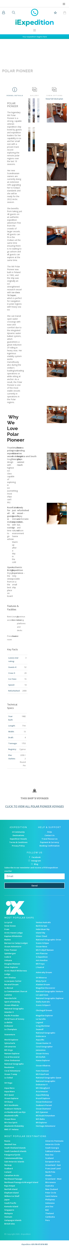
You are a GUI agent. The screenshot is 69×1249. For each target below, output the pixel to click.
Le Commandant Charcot (15, 991)
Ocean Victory (42, 1053)
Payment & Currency (49, 842)
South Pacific (10, 1203)
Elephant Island (11, 1192)
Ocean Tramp (10, 1074)
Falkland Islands (52, 1151)
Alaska (48, 1175)
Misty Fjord (41, 981)
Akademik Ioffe (11, 1115)
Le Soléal (8, 1077)
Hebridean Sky (43, 929)
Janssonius (40, 1050)
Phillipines (50, 1199)
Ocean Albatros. (43, 1065)
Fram (6, 929)
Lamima (8, 995)
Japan (7, 1199)
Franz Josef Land (53, 1168)
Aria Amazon (42, 1091)
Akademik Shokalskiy (14, 1126)
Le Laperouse (42, 995)
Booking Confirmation (50, 845)
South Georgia (52, 1147)
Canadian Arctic (11, 1175)
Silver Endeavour (12, 1060)
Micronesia (50, 1182)
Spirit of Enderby (12, 1001)
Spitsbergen (10, 953)
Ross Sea (49, 1154)
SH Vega (8, 1082)
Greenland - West (53, 1179)
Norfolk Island (10, 1189)
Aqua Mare (9, 1091)
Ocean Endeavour (44, 1101)
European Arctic (52, 1161)
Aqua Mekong (42, 1095)
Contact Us (49, 835)
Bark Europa (41, 925)
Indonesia (49, 1203)
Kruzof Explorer (43, 1098)
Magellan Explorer (44, 1015)
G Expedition (42, 957)
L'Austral (40, 967)
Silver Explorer (11, 967)
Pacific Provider (11, 1015)
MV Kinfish (40, 1057)
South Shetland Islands (15, 1147)
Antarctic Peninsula (54, 1141)
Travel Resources (50, 839)
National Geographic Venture (49, 991)
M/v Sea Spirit (10, 1122)
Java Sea (49, 1206)
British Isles (9, 1223)
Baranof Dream (11, 984)
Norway (8, 1165)
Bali (47, 1210)
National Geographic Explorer (50, 998)
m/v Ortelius (10, 977)
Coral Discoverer (12, 1057)
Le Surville (41, 1019)
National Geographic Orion (48, 939)
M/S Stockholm (11, 1105)
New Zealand (51, 1189)
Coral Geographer (44, 1046)
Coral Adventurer (12, 1070)
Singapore (9, 1210)
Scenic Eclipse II (43, 1005)
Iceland (7, 1172)
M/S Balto (40, 1119)
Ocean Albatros (11, 1005)
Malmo (7, 939)
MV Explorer (41, 1122)
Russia (7, 1141)
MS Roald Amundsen (45, 1115)
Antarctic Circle (52, 1144)
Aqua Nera (9, 1088)
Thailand (49, 1213)
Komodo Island (11, 1206)
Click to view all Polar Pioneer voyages (34, 806)
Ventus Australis (43, 922)
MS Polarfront (42, 1074)
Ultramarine (10, 1046)
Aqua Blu (40, 1039)
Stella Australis (43, 1001)
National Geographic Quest (48, 1077)
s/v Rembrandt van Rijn (15, 1112)
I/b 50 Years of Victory (14, 1019)
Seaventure (9, 1034)
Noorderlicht (10, 998)
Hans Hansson (42, 1070)
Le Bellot (8, 1022)
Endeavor (8, 1026)
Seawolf (39, 1029)
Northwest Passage (13, 1179)
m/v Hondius (42, 960)
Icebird (7, 957)
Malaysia (8, 1213)
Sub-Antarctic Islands (14, 1161)
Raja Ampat (9, 1185)
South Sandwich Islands (15, 1151)
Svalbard (8, 1168)
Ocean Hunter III (43, 1043)
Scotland (49, 1158)
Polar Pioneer (10, 950)
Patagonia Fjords (12, 1154)
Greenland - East (53, 1165)
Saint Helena (51, 1196)
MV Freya (40, 963)
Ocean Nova (41, 946)
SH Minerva (41, 977)
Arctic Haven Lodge (13, 932)
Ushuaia (8, 960)
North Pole (50, 1172)
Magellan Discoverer (45, 988)
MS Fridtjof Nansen (45, 950)
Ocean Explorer (11, 1098)
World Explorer (11, 1039)
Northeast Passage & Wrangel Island (21, 1182)
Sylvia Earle (9, 1043)
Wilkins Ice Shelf (11, 1196)
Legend (39, 1022)
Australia (49, 1185)
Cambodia (50, 1216)
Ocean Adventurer (12, 946)
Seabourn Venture (12, 1108)
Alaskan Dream (43, 984)
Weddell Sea (10, 1144)
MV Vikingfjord (43, 1088)
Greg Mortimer (43, 1026)
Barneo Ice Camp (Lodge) (16, 943)
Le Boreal (8, 988)
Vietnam (8, 1216)
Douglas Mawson (12, 963)
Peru (47, 1220)
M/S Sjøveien (42, 1112)
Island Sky (40, 932)
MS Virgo (8, 1050)
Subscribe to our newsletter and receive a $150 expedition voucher (31, 869)
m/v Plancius (42, 953)
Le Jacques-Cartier (12, 981)
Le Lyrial (8, 922)
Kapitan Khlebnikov (13, 936)
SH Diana (8, 1101)
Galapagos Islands (12, 1220)
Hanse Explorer (43, 1060)
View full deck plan (54, 98)
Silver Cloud (41, 936)
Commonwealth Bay (13, 1158)
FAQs (49, 832)
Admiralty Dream (44, 972)
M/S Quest (9, 1095)
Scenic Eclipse (42, 943)
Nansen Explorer (12, 1053)
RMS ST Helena (11, 1129)
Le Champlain (10, 1029)
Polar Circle (50, 1192)
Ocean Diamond (43, 1108)
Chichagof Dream (44, 1010)
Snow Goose (10, 925)
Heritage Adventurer (45, 1126)
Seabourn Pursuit (44, 1105)
